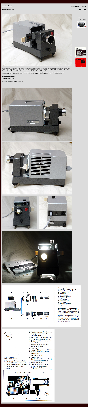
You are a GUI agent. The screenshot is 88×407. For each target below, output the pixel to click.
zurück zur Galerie (7, 6)
